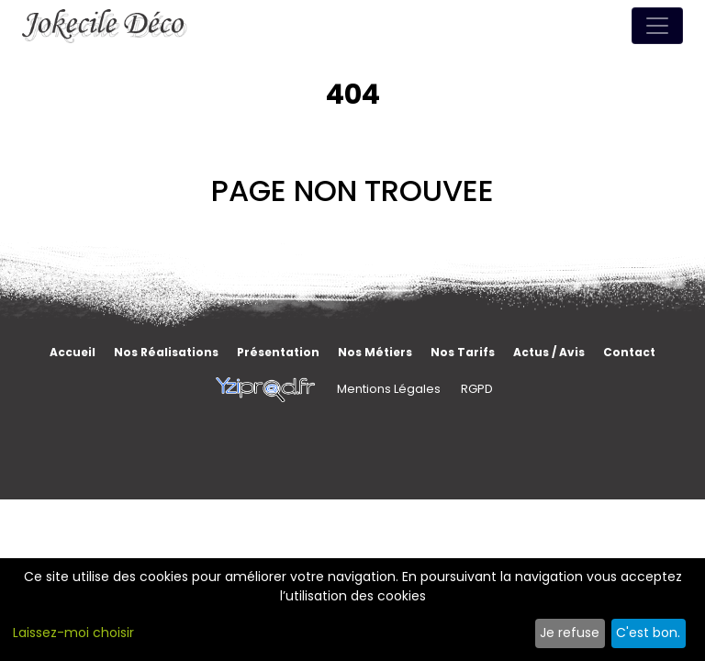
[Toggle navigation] (657, 25)
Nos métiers (375, 352)
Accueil (72, 352)
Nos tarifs (463, 352)
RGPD (477, 389)
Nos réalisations (166, 352)
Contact (629, 352)
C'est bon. (648, 632)
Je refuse (569, 632)
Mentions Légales (389, 389)
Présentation (278, 352)
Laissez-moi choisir (73, 632)
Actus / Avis (549, 352)
